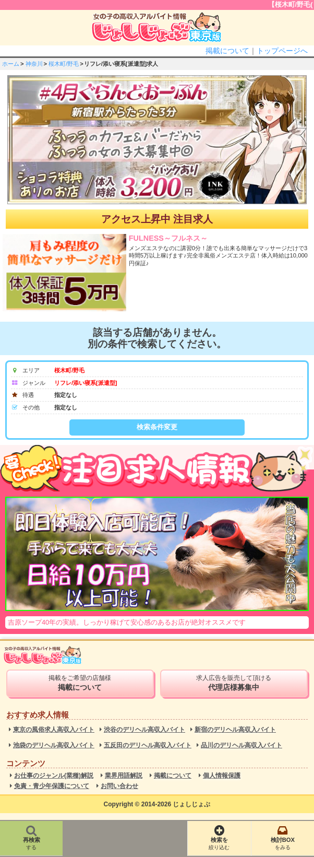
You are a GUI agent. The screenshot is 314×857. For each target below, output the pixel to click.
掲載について (227, 50)
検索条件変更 (157, 427)
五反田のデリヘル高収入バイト (147, 745)
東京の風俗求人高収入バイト (53, 729)
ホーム (10, 64)
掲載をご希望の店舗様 (80, 683)
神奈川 (34, 64)
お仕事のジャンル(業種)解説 (53, 775)
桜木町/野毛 (64, 64)
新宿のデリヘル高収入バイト (235, 729)
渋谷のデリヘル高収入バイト (144, 729)
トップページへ (282, 50)
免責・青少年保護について (51, 786)
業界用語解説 (123, 775)
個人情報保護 (221, 775)
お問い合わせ (119, 786)
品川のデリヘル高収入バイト (241, 745)
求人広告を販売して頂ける (234, 683)
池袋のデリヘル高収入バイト (53, 745)
